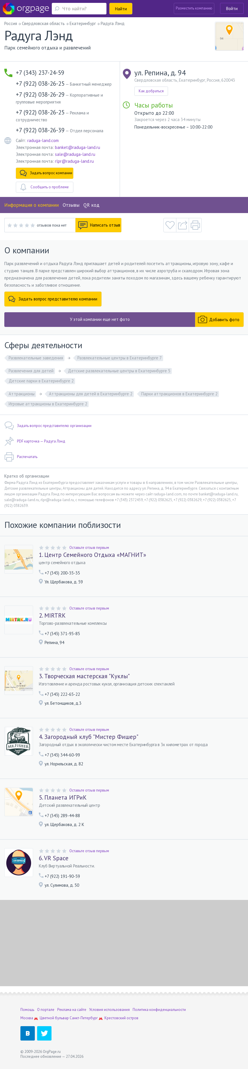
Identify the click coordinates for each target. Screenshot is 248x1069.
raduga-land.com (43, 140)
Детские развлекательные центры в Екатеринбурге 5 (119, 370)
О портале (45, 1009)
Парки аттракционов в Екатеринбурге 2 (179, 393)
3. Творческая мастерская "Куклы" (84, 676)
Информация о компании (31, 205)
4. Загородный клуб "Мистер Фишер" (88, 737)
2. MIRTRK (52, 615)
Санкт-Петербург (84, 1018)
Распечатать (20, 457)
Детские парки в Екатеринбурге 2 (41, 381)
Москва (26, 1018)
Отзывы (71, 205)
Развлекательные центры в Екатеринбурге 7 (119, 358)
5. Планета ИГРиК (63, 797)
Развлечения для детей (31, 370)
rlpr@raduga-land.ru (74, 161)
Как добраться (151, 91)
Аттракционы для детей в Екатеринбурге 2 (90, 393)
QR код (91, 205)
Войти (232, 8)
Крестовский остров (121, 1018)
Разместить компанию (194, 8)
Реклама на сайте (71, 1009)
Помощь (27, 1009)
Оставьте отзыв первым (89, 547)
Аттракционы (22, 393)
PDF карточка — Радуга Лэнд (34, 441)
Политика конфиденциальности (159, 1009)
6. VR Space (53, 858)
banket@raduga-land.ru (77, 147)
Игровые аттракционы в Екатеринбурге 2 (48, 404)
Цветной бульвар (54, 1018)
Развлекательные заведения (36, 358)
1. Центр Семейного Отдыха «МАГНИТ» (92, 555)
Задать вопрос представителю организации (47, 426)
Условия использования (109, 1009)
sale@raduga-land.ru (75, 154)
